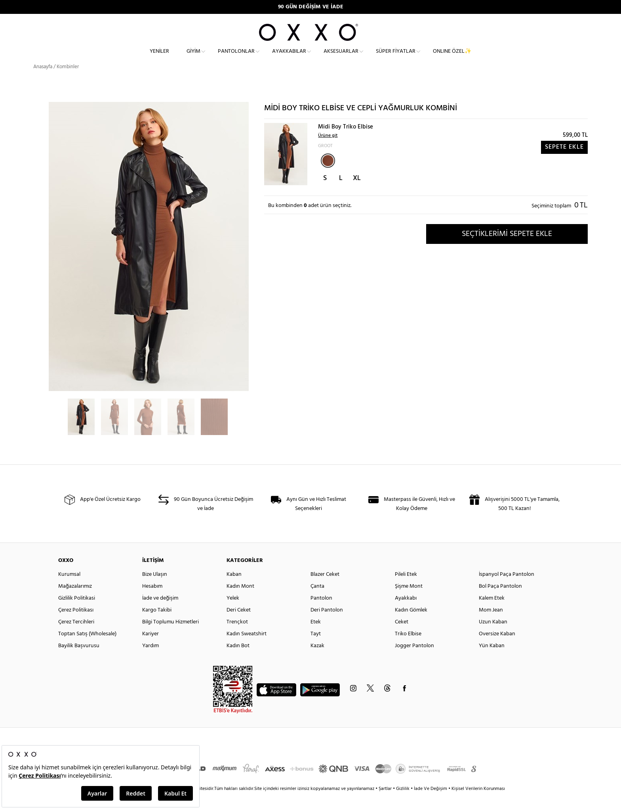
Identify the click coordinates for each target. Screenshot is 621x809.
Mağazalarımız (75, 600)
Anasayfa (42, 81)
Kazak (317, 660)
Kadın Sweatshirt (247, 648)
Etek (315, 636)
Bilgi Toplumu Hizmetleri (170, 636)
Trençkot (237, 636)
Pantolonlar (236, 57)
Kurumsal (69, 588)
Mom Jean (491, 624)
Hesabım (152, 600)
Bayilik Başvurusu (78, 660)
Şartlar (386, 803)
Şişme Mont (409, 600)
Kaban (234, 588)
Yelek (233, 612)
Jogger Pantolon (414, 660)
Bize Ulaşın (154, 588)
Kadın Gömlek (411, 624)
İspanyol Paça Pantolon (506, 588)
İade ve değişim (160, 612)
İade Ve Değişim (430, 803)
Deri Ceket (239, 624)
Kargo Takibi (156, 624)
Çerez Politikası (75, 624)
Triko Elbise (408, 648)
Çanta (317, 600)
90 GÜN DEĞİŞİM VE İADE (310, 7)
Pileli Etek (406, 588)
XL (357, 192)
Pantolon (321, 612)
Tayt (315, 648)
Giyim (193, 57)
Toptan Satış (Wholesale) (87, 648)
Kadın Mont (240, 600)
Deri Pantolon (326, 624)
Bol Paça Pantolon (500, 600)
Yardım (150, 660)
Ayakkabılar (289, 57)
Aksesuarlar (341, 57)
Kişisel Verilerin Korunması (478, 803)
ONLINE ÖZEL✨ (452, 57)
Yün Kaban (492, 660)
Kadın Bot (238, 660)
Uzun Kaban (493, 636)
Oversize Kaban (497, 648)
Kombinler (68, 81)
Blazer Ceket (324, 588)
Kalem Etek (492, 612)
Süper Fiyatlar (395, 57)
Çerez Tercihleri (76, 636)
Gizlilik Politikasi (76, 612)
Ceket (401, 636)
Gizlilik (403, 803)
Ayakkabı (406, 612)
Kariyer (150, 648)
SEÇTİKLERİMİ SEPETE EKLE (507, 248)
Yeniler (159, 57)
